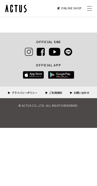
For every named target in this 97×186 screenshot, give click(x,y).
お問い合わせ (81, 93)
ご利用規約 (55, 93)
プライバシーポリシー (25, 93)
